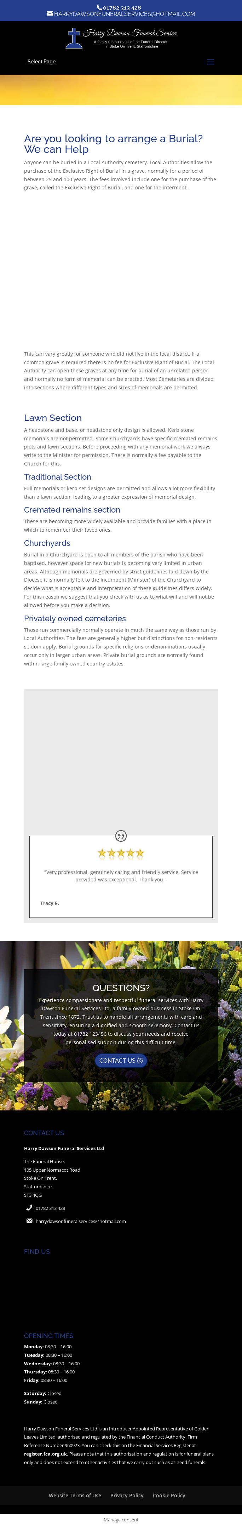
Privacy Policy (127, 1495)
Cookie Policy (169, 1495)
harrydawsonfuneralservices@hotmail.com (81, 1221)
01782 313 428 (50, 1208)
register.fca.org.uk (45, 1454)
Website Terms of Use (75, 1495)
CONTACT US (117, 1060)
